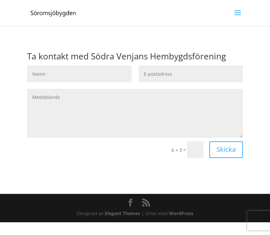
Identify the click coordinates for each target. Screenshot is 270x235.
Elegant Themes (122, 213)
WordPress (181, 213)
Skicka (226, 149)
